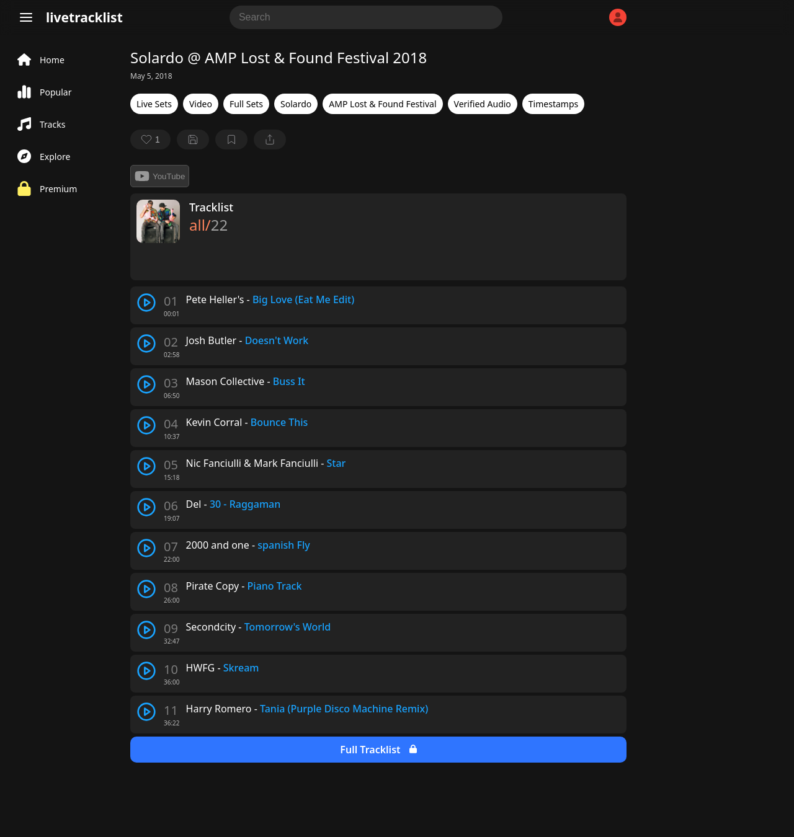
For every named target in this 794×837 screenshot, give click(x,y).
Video (200, 104)
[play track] (146, 302)
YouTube (160, 176)
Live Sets (154, 104)
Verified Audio (482, 104)
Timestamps (553, 104)
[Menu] (26, 17)
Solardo (295, 104)
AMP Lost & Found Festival (382, 104)
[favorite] (150, 139)
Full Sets (246, 104)
